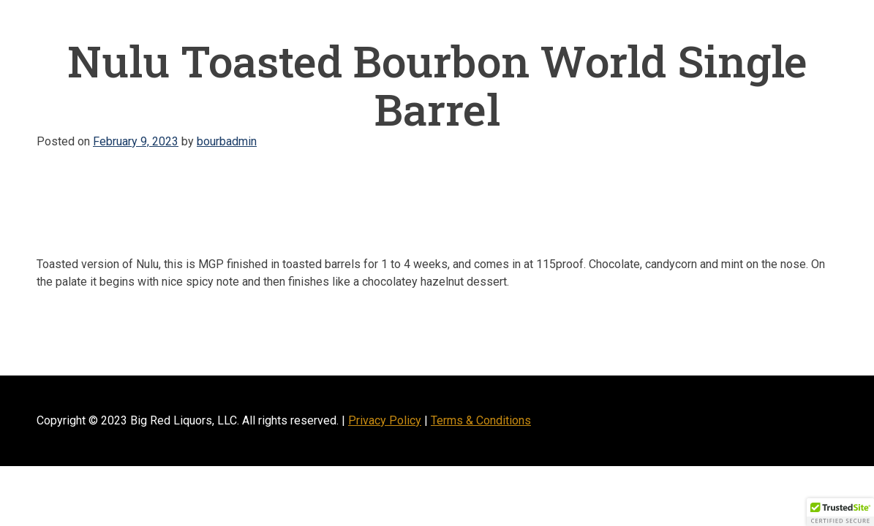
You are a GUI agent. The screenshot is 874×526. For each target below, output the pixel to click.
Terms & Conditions (481, 420)
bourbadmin (227, 141)
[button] (840, 512)
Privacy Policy (384, 420)
